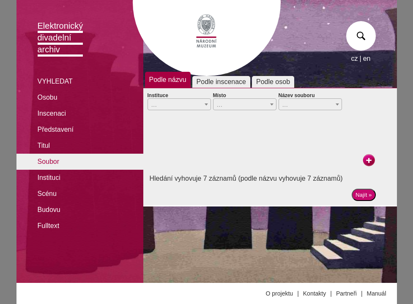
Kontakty (314, 293)
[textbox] (179, 105)
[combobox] (179, 104)
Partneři (346, 293)
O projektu (279, 293)
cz (354, 58)
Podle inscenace (221, 81)
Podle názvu (167, 79)
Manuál (376, 293)
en (367, 58)
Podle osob (273, 81)
